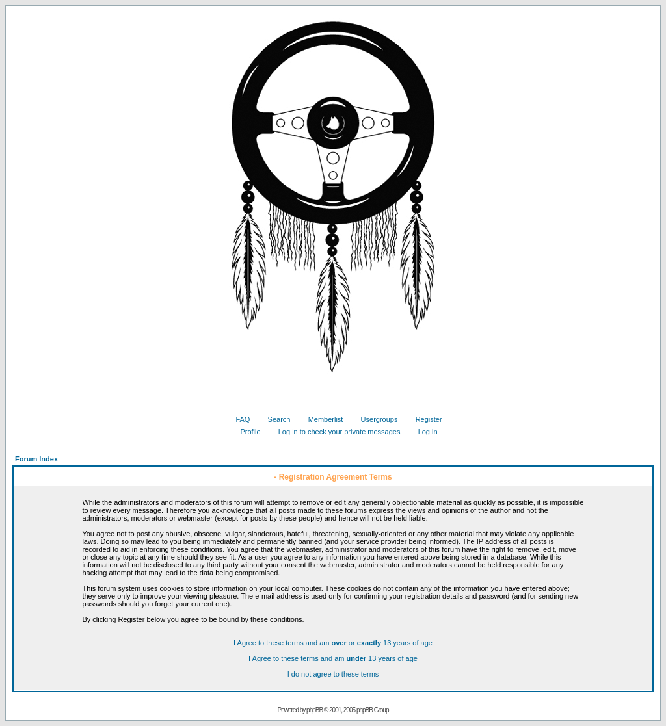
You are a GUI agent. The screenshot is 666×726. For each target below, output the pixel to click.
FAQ (238, 419)
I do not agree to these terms (333, 674)
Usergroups (374, 419)
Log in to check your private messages (335, 431)
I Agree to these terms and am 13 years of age (333, 658)
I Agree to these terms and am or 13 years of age (333, 643)
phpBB (314, 710)
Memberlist (321, 419)
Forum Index (36, 459)
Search (274, 419)
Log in (423, 431)
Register (424, 419)
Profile (245, 431)
